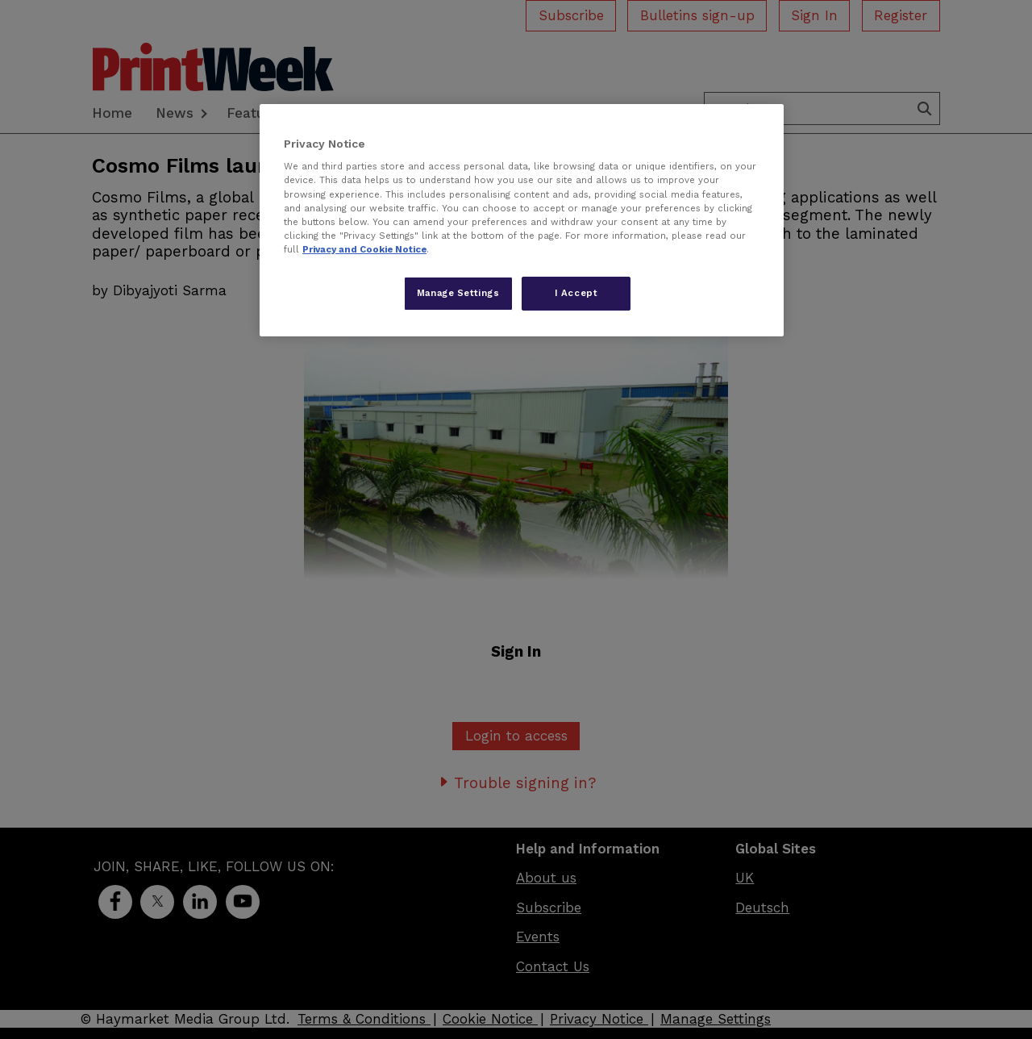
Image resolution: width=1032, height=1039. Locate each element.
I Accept (576, 292)
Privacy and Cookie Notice (364, 249)
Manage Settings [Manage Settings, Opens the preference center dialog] (458, 292)
